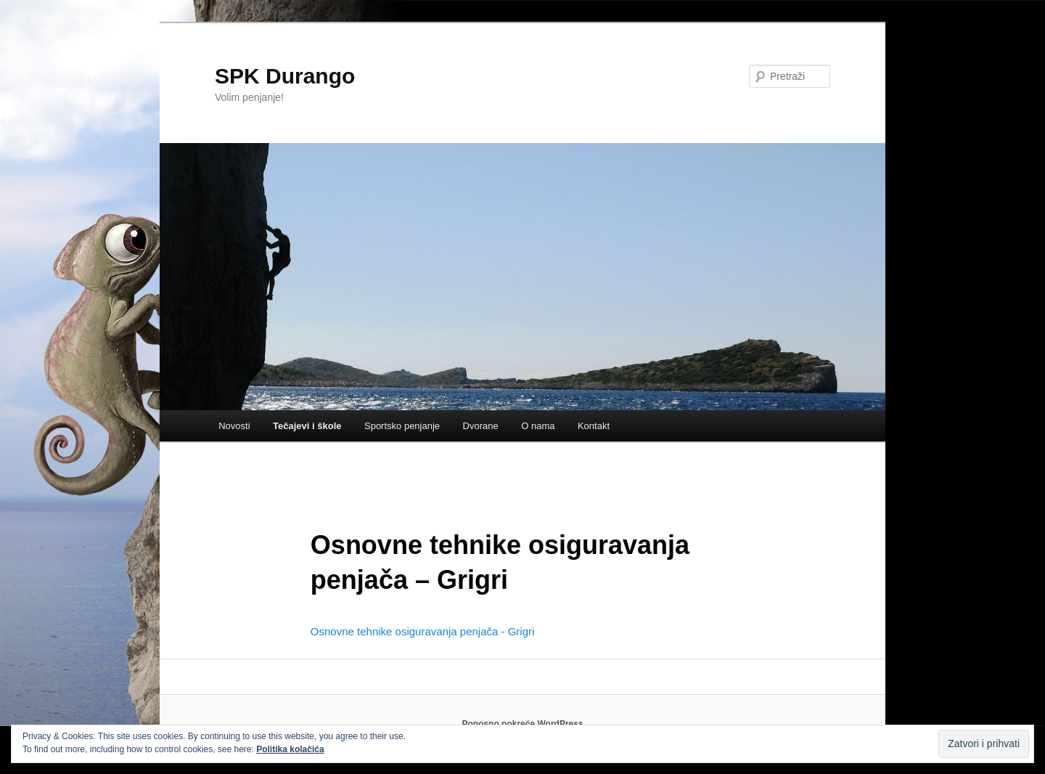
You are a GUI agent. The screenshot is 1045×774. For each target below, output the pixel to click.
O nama (537, 425)
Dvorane (481, 425)
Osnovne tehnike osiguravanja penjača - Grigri (423, 631)
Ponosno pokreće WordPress (522, 724)
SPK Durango (285, 76)
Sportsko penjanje (402, 425)
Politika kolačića (290, 749)
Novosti (234, 425)
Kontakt (594, 425)
